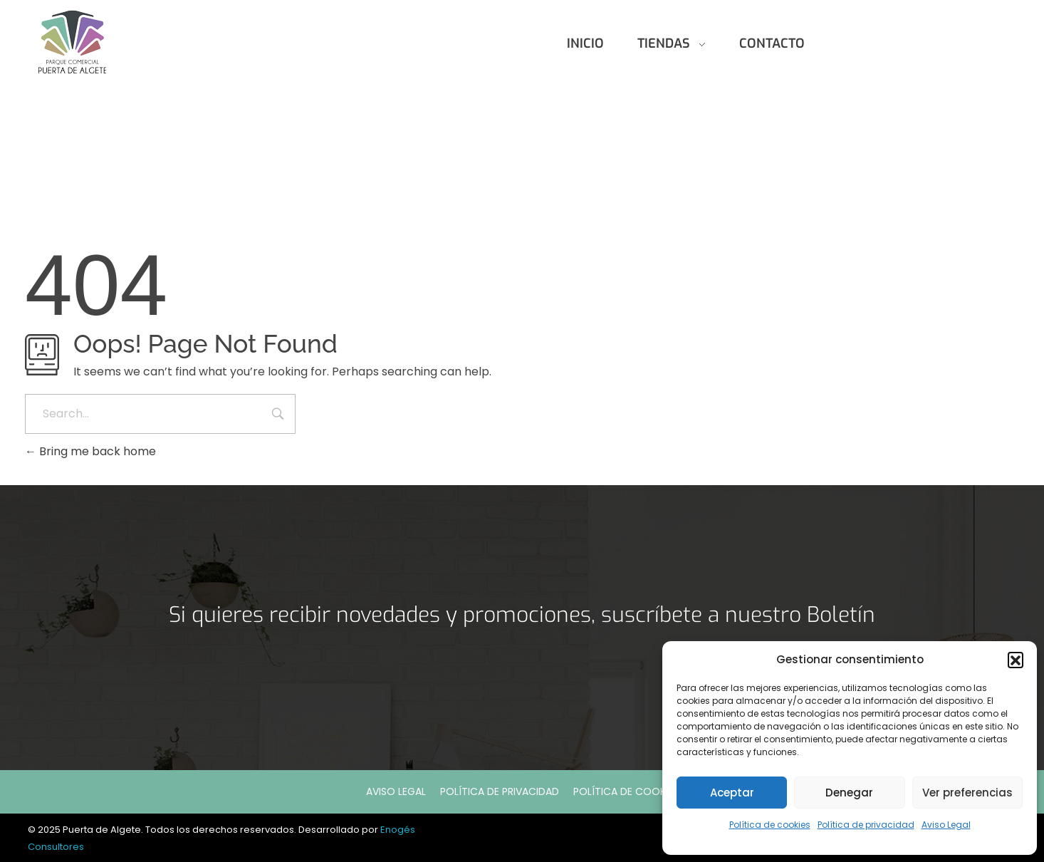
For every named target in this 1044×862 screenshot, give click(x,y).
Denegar (849, 792)
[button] (1015, 660)
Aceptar (732, 792)
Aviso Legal (946, 825)
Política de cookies (769, 825)
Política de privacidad (866, 825)
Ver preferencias (967, 792)
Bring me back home (90, 451)
